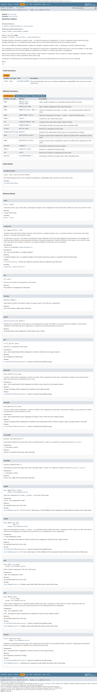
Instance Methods (22, 96)
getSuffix (22, 140)
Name (5, 101)
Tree (30, 4)
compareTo (22, 122)
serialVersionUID (23, 81)
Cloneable (5, 26)
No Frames (9, 7)
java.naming (12, 14)
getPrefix (22, 135)
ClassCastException (10, 262)
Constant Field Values (11, 183)
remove (21, 149)
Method (25, 10)
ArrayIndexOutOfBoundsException (15, 361)
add (20, 101)
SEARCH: (74, 8)
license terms (67, 1)
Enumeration (8, 132)
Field (14, 10)
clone (21, 118)
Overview (4, 4)
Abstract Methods (38, 96)
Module (10, 4)
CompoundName (17, 31)
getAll (21, 132)
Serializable (28, 26)
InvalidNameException (20, 492)
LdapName (25, 31)
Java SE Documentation (44, 683)
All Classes (20, 7)
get (20, 128)
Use (27, 4)
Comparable (13, 26)
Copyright (3, 688)
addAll (21, 110)
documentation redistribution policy (44, 689)
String (21, 103)
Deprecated (37, 4)
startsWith (23, 155)
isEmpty (21, 145)
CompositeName (7, 31)
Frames (3, 7)
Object (20, 26)
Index (44, 4)
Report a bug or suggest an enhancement (13, 682)
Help (48, 4)
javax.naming (13, 16)
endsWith (22, 125)
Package (16, 4)
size (20, 152)
